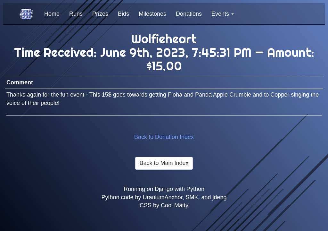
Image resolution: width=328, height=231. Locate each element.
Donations (189, 14)
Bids (123, 14)
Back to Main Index (163, 163)
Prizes (100, 14)
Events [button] (222, 14)
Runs (76, 14)
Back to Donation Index (164, 137)
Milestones (152, 14)
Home (52, 14)
